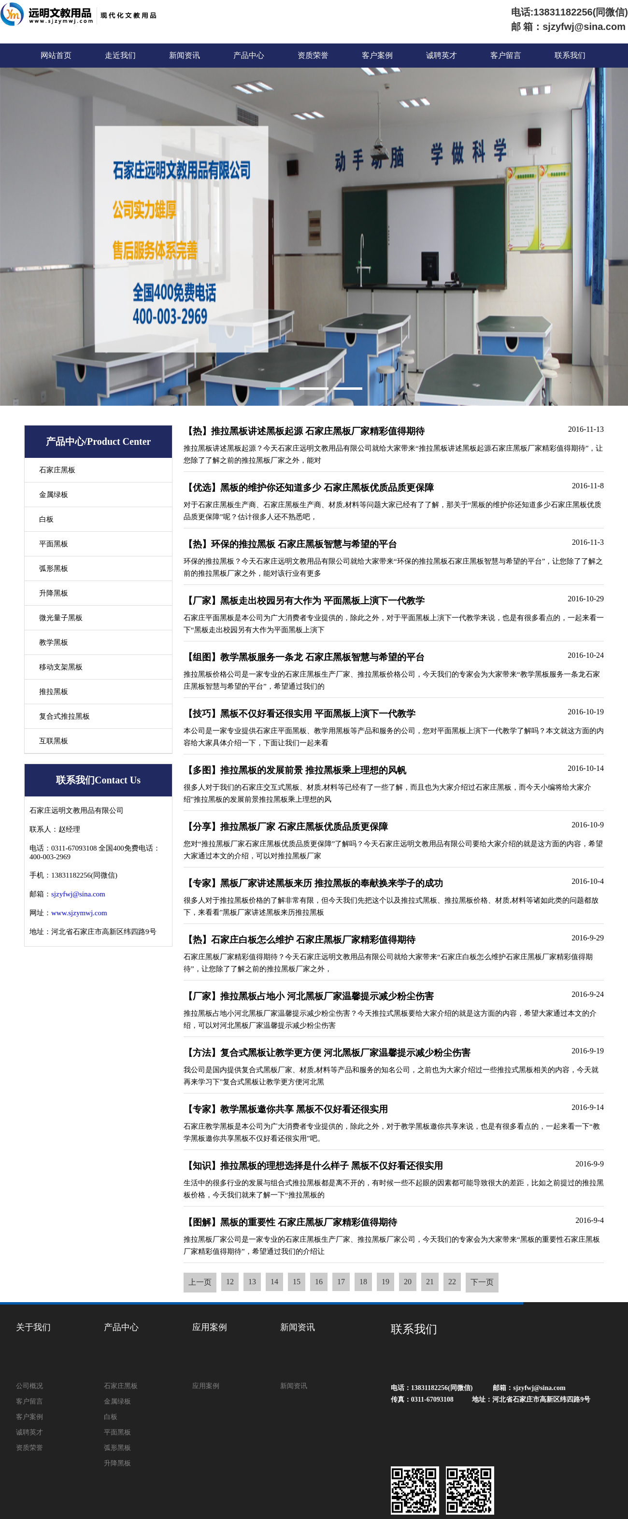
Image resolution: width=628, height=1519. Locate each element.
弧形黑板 (53, 568)
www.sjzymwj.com (79, 913)
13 (252, 1282)
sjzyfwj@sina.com (78, 894)
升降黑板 (53, 593)
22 (452, 1282)
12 (230, 1282)
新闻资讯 (184, 55)
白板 (46, 519)
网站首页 (56, 55)
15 (296, 1282)
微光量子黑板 (61, 618)
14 (274, 1282)
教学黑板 (53, 642)
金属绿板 (53, 494)
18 (363, 1282)
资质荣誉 (313, 55)
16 (319, 1282)
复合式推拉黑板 (64, 716)
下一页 (482, 1282)
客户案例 (377, 55)
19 (385, 1282)
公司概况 (29, 1386)
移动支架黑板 (61, 667)
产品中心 (248, 55)
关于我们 (33, 1327)
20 (408, 1282)
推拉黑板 (53, 692)
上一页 (200, 1282)
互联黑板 (53, 741)
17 (341, 1282)
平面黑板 (53, 544)
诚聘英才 (441, 55)
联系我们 (570, 55)
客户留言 (505, 55)
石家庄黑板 (57, 470)
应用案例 (209, 1327)
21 (430, 1282)
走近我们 (120, 55)
